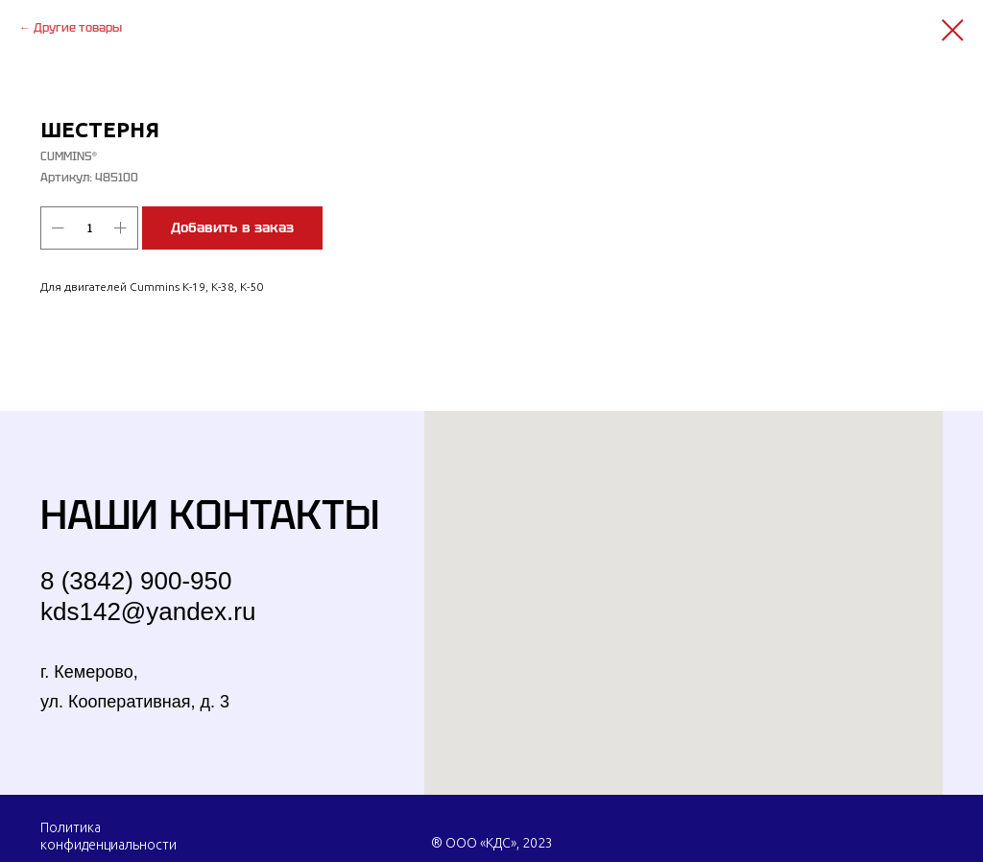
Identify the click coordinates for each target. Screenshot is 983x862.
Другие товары (78, 27)
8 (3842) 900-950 (135, 580)
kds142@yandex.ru (147, 611)
